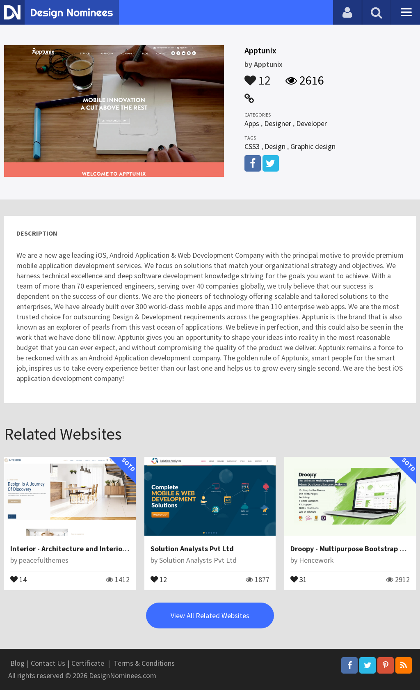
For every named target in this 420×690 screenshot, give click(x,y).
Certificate (87, 663)
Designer (277, 123)
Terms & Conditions (144, 663)
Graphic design (313, 146)
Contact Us (48, 663)
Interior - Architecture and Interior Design (79, 548)
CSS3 (252, 146)
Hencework (316, 560)
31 (298, 579)
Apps (251, 123)
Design (275, 146)
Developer (311, 123)
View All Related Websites (210, 615)
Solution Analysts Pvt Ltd (192, 548)
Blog (17, 663)
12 (257, 76)
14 (18, 579)
